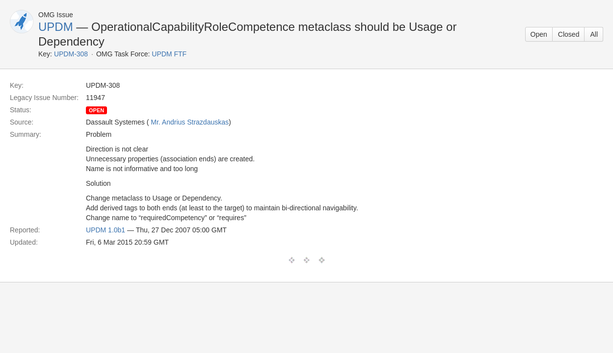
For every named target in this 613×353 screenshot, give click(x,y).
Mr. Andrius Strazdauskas (190, 122)
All (594, 34)
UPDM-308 (71, 54)
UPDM (55, 26)
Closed (569, 34)
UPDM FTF (169, 54)
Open (539, 34)
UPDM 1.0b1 (105, 230)
